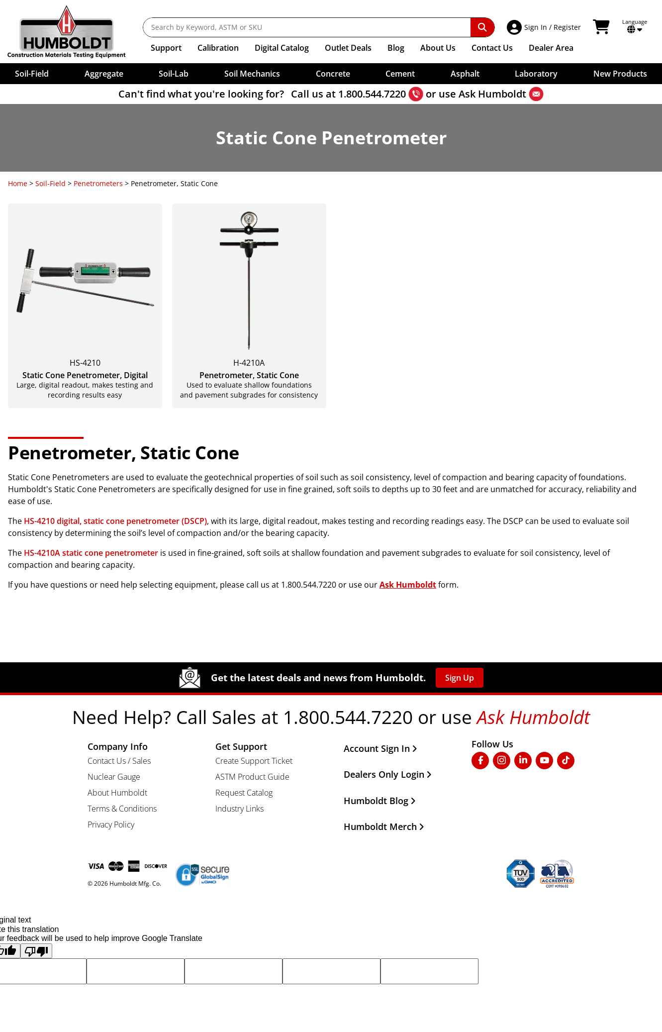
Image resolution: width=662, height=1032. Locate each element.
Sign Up (459, 677)
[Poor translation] (36, 950)
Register (567, 27)
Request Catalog (244, 792)
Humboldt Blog (380, 801)
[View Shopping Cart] (602, 27)
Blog (395, 47)
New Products (620, 73)
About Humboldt (117, 792)
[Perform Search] (482, 27)
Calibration (218, 47)
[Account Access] (515, 27)
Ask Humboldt (492, 94)
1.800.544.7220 (372, 94)
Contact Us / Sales (119, 760)
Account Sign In (380, 748)
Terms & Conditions (122, 808)
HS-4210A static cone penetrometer (91, 552)
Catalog (282, 47)
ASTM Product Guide (252, 776)
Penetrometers (98, 183)
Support (166, 47)
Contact (492, 47)
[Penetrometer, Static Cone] (249, 305)
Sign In (535, 27)
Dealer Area (551, 47)
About (438, 47)
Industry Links (239, 808)
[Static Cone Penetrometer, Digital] (85, 305)
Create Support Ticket (253, 760)
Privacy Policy (111, 824)
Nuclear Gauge (114, 776)
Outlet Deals (348, 47)
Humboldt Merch (384, 826)
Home (17, 183)
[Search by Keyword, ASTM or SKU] (307, 27)
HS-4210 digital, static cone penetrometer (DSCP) (115, 521)
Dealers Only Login (388, 774)
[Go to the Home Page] (74, 31)
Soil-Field (50, 183)
